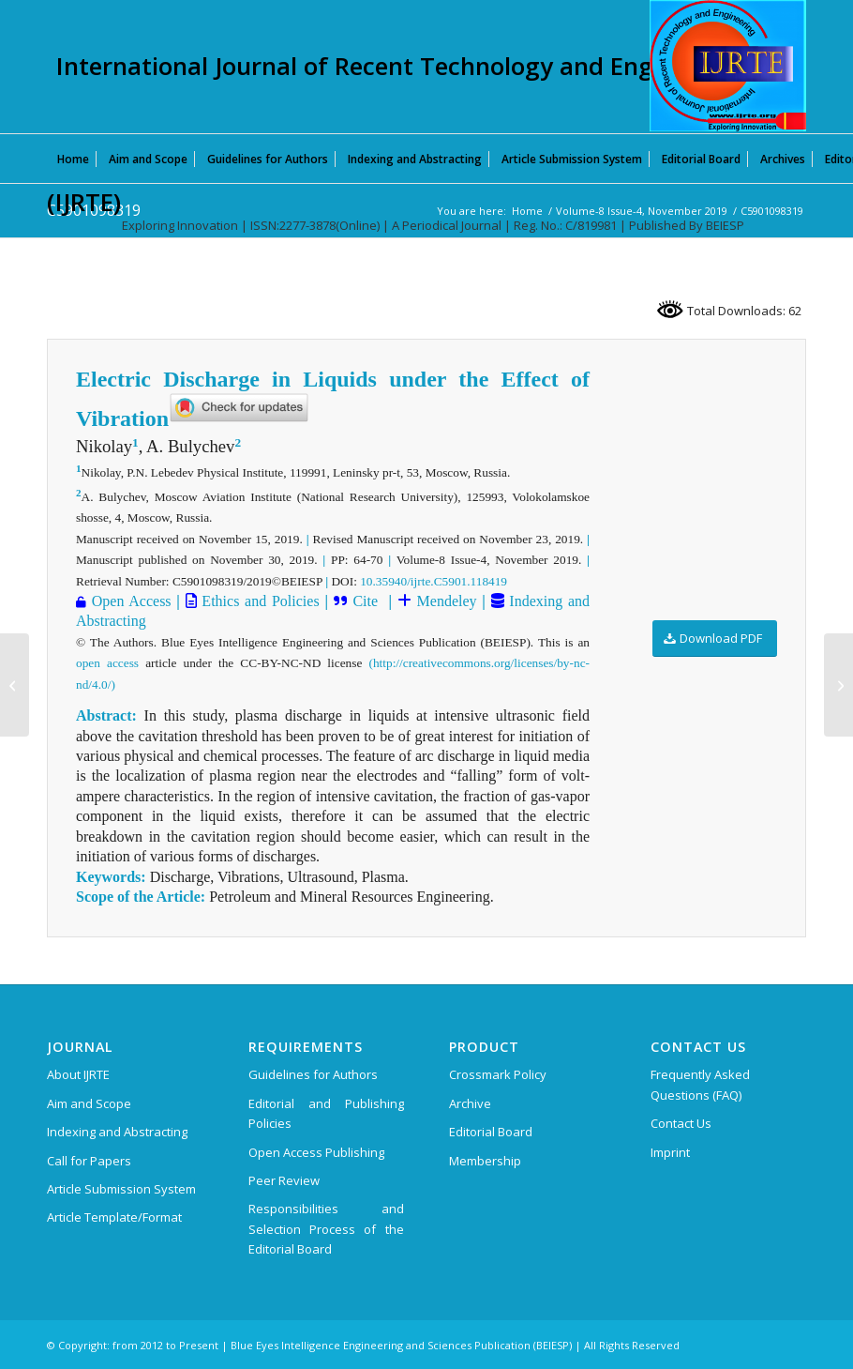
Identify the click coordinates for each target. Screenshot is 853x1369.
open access (107, 663)
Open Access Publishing (316, 1152)
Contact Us (681, 1123)
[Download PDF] (714, 638)
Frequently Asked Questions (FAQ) (700, 1084)
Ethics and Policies (258, 601)
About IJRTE (78, 1074)
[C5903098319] (838, 685)
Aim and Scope (89, 1103)
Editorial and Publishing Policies (326, 1113)
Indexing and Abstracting (117, 1131)
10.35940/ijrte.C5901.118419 (433, 581)
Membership (485, 1160)
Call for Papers (89, 1160)
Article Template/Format (114, 1217)
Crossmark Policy (497, 1074)
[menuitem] (73, 158)
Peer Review (284, 1180)
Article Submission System (121, 1188)
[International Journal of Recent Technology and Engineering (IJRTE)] (728, 65)
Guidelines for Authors (313, 1074)
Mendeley (444, 601)
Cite (367, 601)
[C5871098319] (14, 685)
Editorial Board (490, 1131)
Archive (470, 1103)
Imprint (670, 1152)
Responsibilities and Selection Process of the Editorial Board (326, 1228)
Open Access (132, 601)
